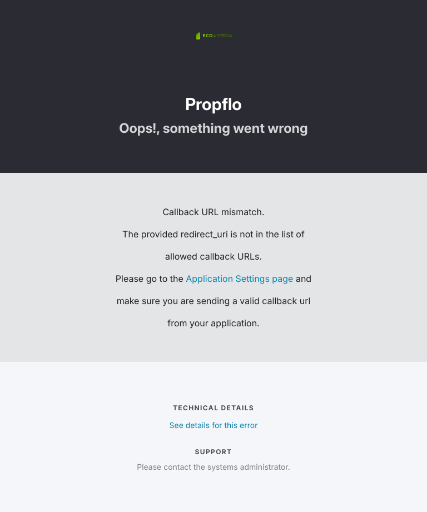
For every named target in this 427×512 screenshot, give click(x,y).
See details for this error (214, 425)
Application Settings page (239, 278)
